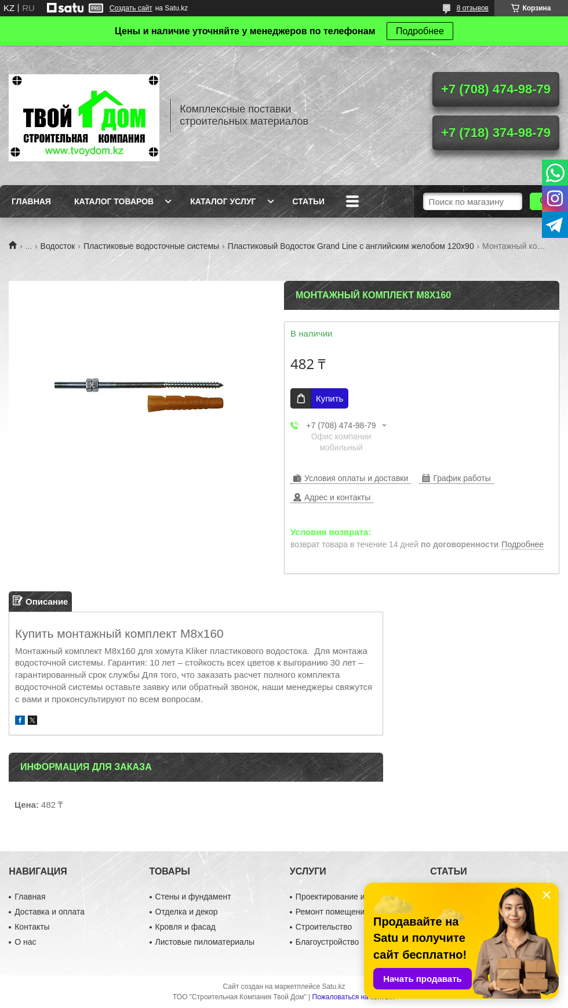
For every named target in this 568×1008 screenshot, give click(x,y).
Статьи (309, 201)
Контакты (31, 926)
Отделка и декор (186, 911)
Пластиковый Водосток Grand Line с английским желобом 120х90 (351, 246)
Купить (329, 398)
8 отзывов (473, 8)
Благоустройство (327, 941)
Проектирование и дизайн (345, 896)
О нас (25, 941)
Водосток (58, 246)
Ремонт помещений (332, 911)
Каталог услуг (223, 201)
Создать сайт (131, 8)
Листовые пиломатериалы (205, 941)
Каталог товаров (114, 201)
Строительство (324, 926)
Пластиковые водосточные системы (151, 246)
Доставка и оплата (49, 911)
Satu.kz (333, 986)
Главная (31, 201)
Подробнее (420, 31)
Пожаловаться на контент (353, 997)
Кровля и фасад (185, 926)
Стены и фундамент (193, 896)
